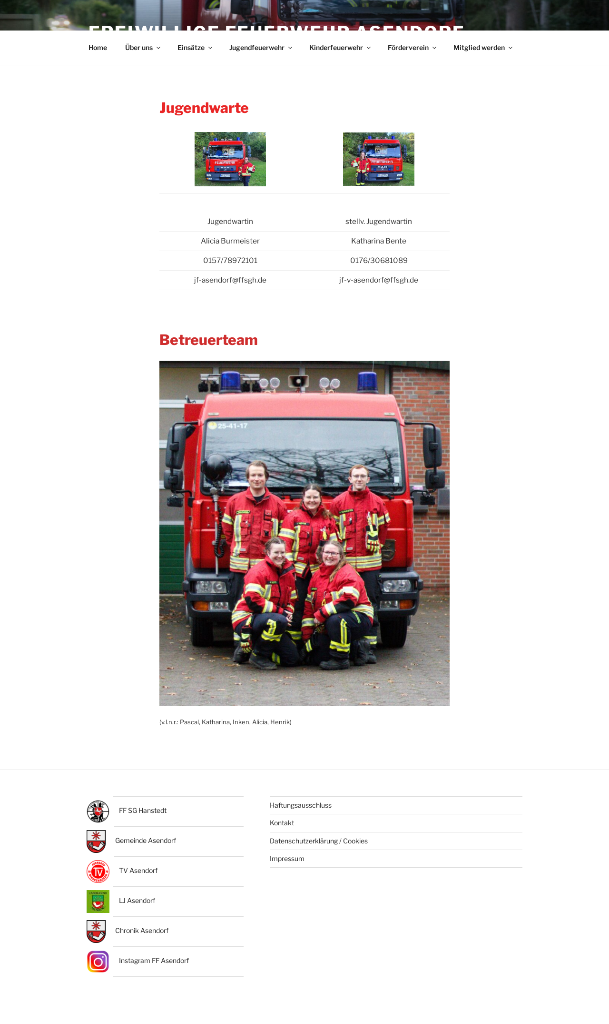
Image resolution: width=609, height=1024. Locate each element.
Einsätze (195, 50)
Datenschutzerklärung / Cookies (319, 844)
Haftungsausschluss (301, 809)
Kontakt (282, 826)
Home (97, 50)
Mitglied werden (483, 50)
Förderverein (413, 50)
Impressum (287, 862)
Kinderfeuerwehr (340, 50)
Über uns (143, 50)
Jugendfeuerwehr (261, 50)
